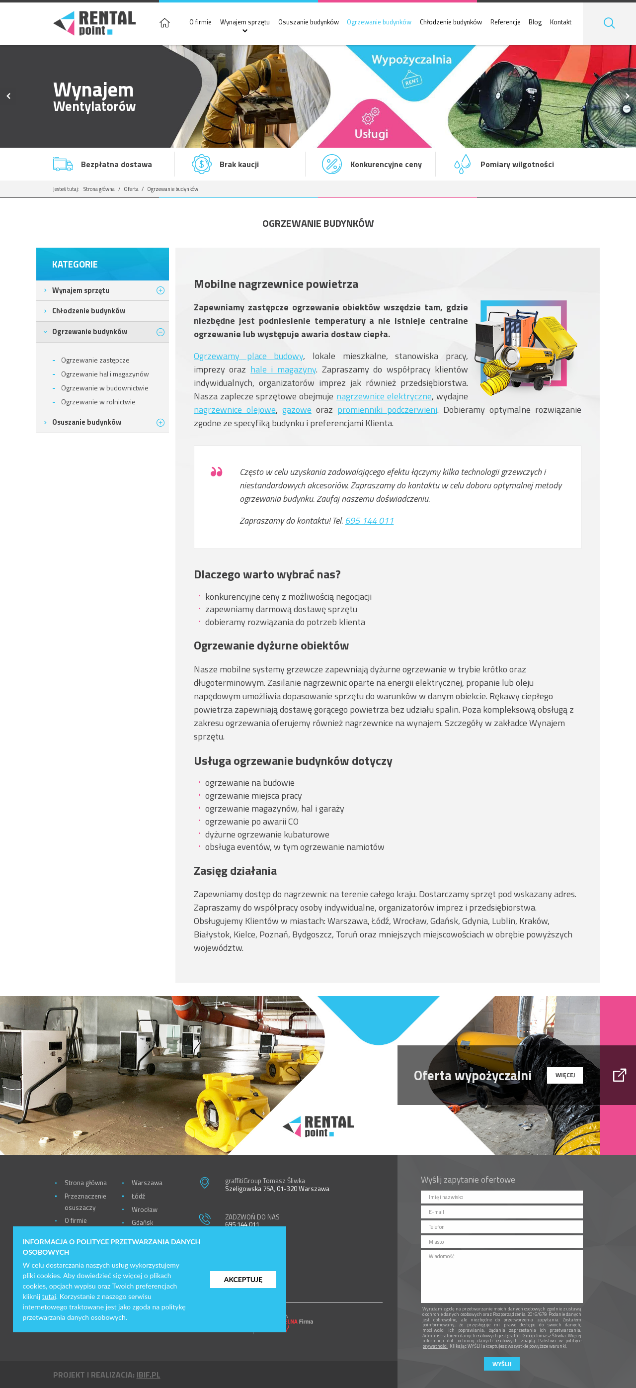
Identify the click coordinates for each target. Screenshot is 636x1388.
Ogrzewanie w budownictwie (105, 387)
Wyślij (501, 1364)
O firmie (200, 22)
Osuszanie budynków (308, 22)
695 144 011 (369, 520)
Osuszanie (86, 422)
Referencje (505, 22)
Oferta (131, 189)
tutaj (49, 1296)
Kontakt (560, 22)
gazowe (297, 409)
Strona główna (99, 189)
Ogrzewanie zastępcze (95, 360)
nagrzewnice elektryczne (384, 396)
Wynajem (80, 290)
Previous (8, 96)
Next (628, 96)
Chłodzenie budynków (451, 22)
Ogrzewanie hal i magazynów (105, 374)
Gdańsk (142, 1222)
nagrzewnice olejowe (235, 409)
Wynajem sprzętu (245, 22)
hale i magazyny (283, 369)
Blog (535, 22)
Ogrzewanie (89, 331)
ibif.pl (148, 1374)
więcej (565, 1075)
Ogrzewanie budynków (379, 22)
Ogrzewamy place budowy (248, 356)
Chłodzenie (88, 310)
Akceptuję (243, 1279)
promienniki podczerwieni (387, 409)
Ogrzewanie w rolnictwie (98, 401)
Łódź (138, 1196)
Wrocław (145, 1209)
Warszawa (147, 1183)
